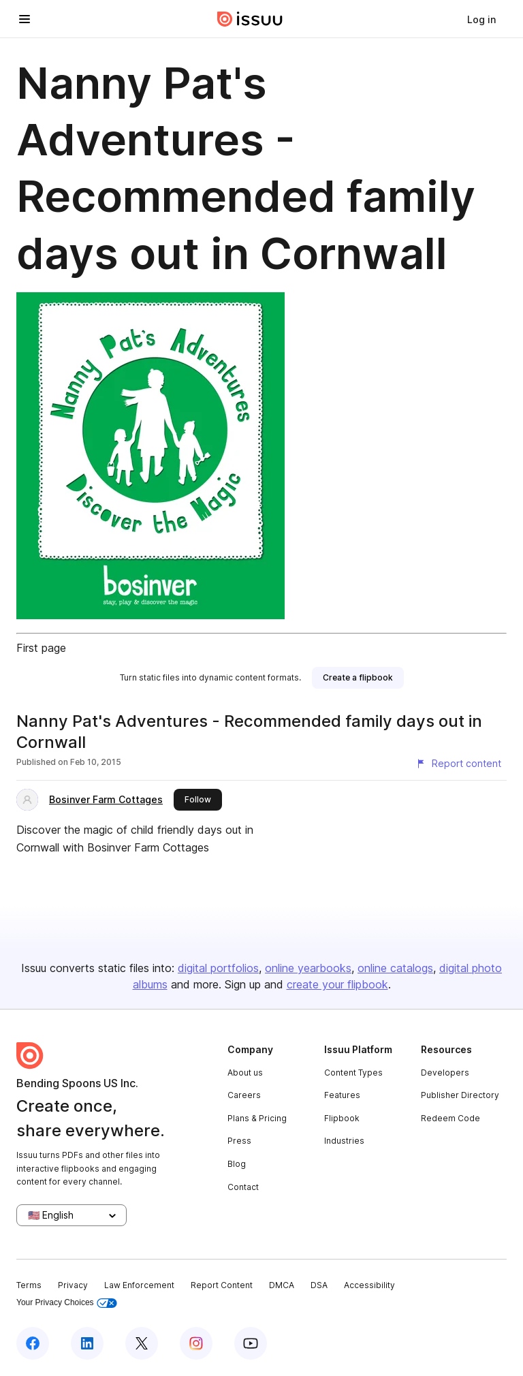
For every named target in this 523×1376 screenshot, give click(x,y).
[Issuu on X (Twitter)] (141, 1343)
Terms (29, 1285)
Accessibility (369, 1285)
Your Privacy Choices (66, 1303)
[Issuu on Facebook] (32, 1343)
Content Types (353, 1072)
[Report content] (458, 763)
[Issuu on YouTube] (250, 1343)
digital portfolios (218, 968)
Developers (445, 1072)
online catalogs (395, 968)
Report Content (222, 1285)
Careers (244, 1095)
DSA (319, 1285)
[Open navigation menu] (24, 19)
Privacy (73, 1285)
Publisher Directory (460, 1095)
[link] (481, 19)
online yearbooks (308, 968)
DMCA (281, 1285)
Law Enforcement (139, 1285)
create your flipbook (337, 984)
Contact (243, 1187)
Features (342, 1095)
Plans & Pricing (257, 1118)
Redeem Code (450, 1118)
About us (245, 1072)
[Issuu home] (250, 19)
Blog (236, 1164)
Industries (344, 1141)
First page (41, 648)
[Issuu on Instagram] (196, 1343)
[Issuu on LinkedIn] (87, 1343)
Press (239, 1141)
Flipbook (342, 1118)
